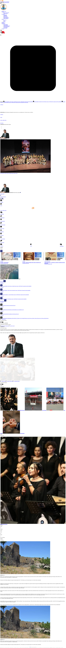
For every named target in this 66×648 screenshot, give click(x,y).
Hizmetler (3, 23)
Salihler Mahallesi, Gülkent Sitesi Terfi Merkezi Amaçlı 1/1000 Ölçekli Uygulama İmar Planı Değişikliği (47, 101)
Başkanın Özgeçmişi (6, 12)
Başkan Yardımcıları (6, 17)
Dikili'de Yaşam (4, 11)
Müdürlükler (5, 15)
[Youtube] (2, 322)
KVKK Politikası (2, 1)
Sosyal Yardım (5, 27)
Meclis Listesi (5, 16)
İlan (4, 20)
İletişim (3, 28)
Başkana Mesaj (6, 13)
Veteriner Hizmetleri (6, 26)
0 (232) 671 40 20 (6, 2)
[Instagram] (1, 322)
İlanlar (3, 19)
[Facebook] (0, 322)
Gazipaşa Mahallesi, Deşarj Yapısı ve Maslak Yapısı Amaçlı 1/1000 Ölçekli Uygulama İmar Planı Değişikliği (18, 101)
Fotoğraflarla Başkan (16, 381)
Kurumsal (3, 14)
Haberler (3, 22)
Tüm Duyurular (26, 102)
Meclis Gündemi (6, 18)
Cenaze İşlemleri (6, 25)
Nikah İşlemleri (6, 24)
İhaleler (5, 21)
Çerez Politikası (7, 1)
